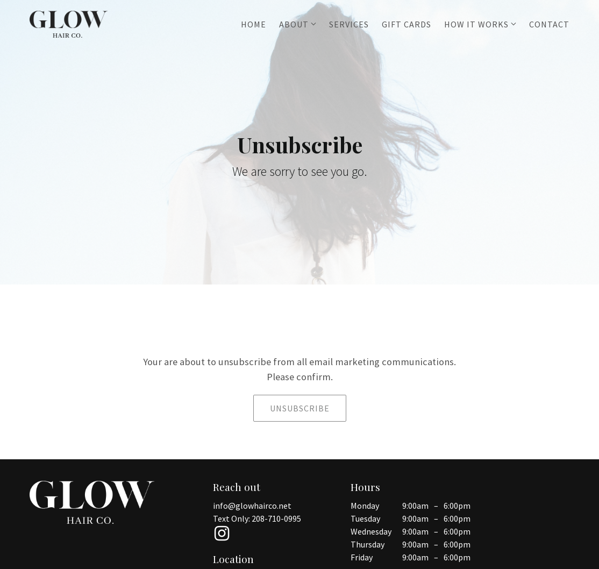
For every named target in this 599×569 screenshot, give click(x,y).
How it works (476, 24)
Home (253, 24)
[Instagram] (221, 533)
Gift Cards (406, 24)
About (294, 24)
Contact (549, 24)
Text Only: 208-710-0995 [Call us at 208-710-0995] (257, 518)
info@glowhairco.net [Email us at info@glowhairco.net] (252, 505)
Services (349, 24)
